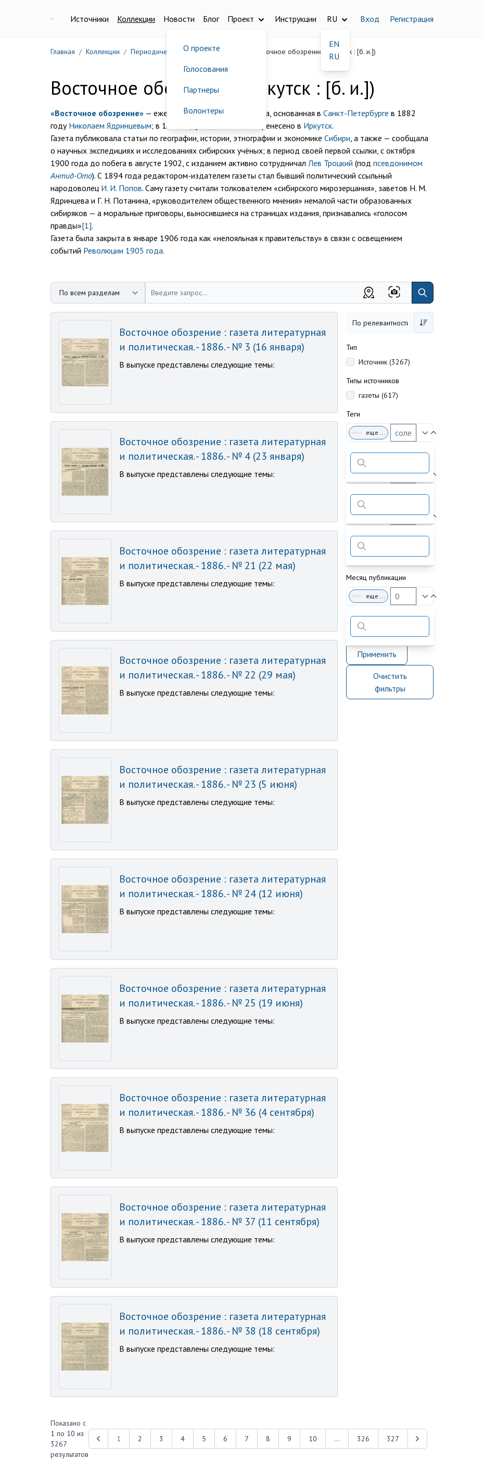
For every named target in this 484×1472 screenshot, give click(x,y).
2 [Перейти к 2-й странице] (140, 1438)
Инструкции (295, 19)
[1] (87, 225)
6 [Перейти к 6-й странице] (225, 1438)
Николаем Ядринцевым (110, 125)
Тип (351, 347)
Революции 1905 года (123, 250)
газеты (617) (378, 395)
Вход (369, 19)
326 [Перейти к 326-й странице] (363, 1438)
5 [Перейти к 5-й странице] (204, 1438)
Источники (89, 19)
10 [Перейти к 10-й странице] (313, 1438)
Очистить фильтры (390, 682)
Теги (353, 414)
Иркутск (317, 125)
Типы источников (372, 380)
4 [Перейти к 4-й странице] (183, 1438)
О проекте (201, 48)
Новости (179, 19)
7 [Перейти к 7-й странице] (247, 1438)
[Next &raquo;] (417, 1439)
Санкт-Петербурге (356, 113)
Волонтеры (203, 110)
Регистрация (412, 19)
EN (334, 44)
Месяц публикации (376, 577)
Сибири (337, 138)
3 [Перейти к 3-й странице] (161, 1438)
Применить (377, 654)
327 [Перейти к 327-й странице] (393, 1438)
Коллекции (136, 19)
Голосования (205, 69)
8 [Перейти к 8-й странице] (268, 1438)
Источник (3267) (384, 362)
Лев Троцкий (330, 163)
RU (334, 56)
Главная (62, 51)
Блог (211, 19)
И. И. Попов (121, 188)
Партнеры (201, 89)
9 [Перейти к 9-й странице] (289, 1438)
